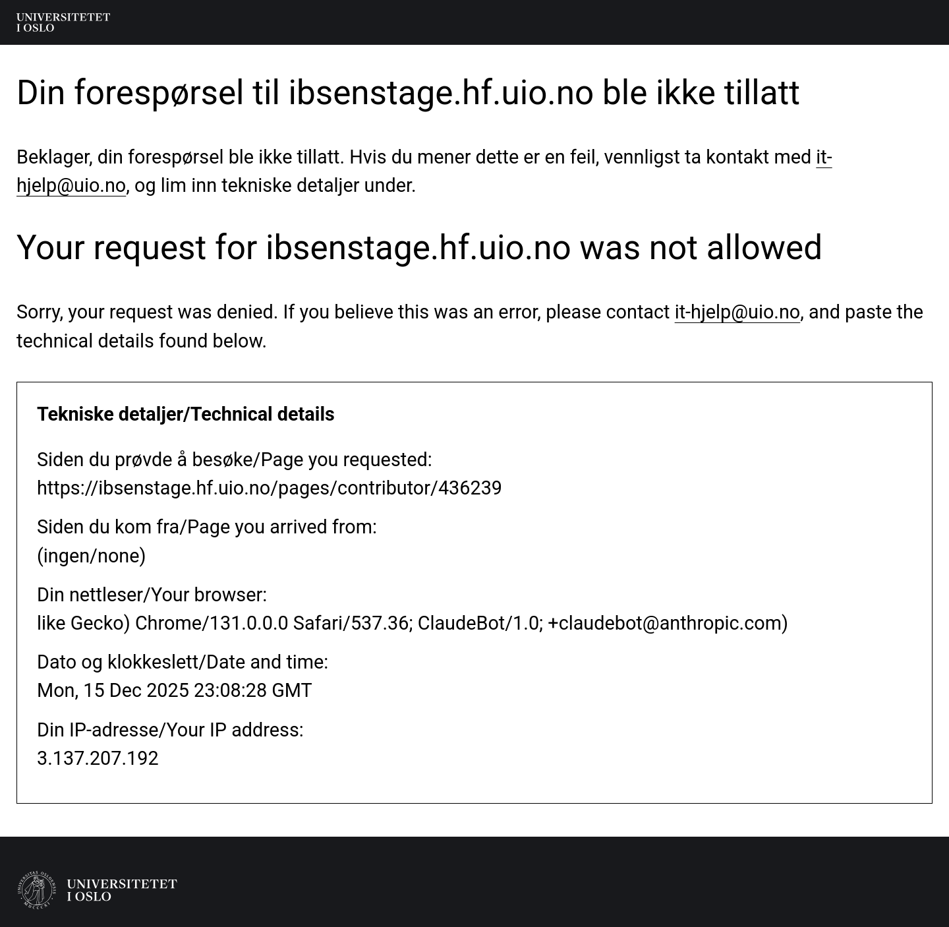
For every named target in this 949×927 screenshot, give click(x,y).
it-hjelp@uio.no (738, 312)
